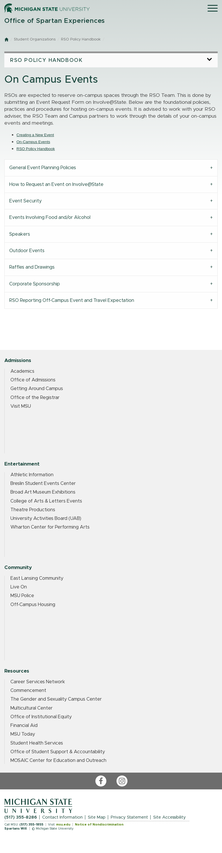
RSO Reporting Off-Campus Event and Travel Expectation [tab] (71, 300)
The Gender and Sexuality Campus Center (56, 699)
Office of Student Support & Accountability (57, 751)
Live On (18, 587)
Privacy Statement (129, 817)
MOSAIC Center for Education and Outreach (58, 760)
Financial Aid (24, 725)
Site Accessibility (169, 817)
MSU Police (22, 595)
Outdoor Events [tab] (27, 250)
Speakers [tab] (19, 234)
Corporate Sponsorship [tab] (34, 284)
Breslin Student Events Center (43, 483)
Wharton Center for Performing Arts (50, 527)
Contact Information (62, 817)
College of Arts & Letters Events (46, 501)
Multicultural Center (31, 708)
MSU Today (22, 734)
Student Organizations (35, 39)
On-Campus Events (33, 142)
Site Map (97, 817)
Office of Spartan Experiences (54, 21)
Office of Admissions (33, 380)
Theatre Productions (32, 509)
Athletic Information (31, 474)
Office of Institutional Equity (41, 716)
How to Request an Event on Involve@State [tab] (56, 184)
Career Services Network (37, 682)
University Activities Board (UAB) (45, 518)
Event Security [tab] (25, 201)
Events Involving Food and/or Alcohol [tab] (49, 217)
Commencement (28, 690)
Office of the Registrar (35, 397)
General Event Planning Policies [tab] (42, 167)
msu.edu (63, 824)
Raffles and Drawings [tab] (32, 267)
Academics (22, 371)
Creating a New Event (35, 135)
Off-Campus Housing (32, 604)
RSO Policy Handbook (81, 39)
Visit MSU (20, 406)
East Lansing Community (36, 578)
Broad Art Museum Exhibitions (42, 492)
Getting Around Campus (36, 388)
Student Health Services (36, 743)
